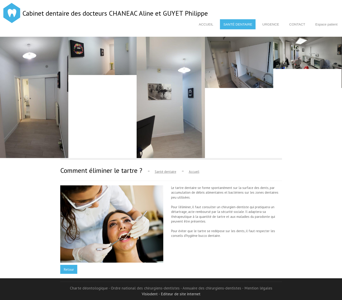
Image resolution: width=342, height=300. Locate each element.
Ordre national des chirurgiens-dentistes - (147, 288)
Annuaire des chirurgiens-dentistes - (213, 288)
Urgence (270, 24)
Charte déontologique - (90, 288)
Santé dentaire (237, 24)
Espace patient (326, 24)
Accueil (206, 24)
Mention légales (258, 288)
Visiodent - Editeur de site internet (171, 293)
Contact (297, 24)
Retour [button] (69, 269)
